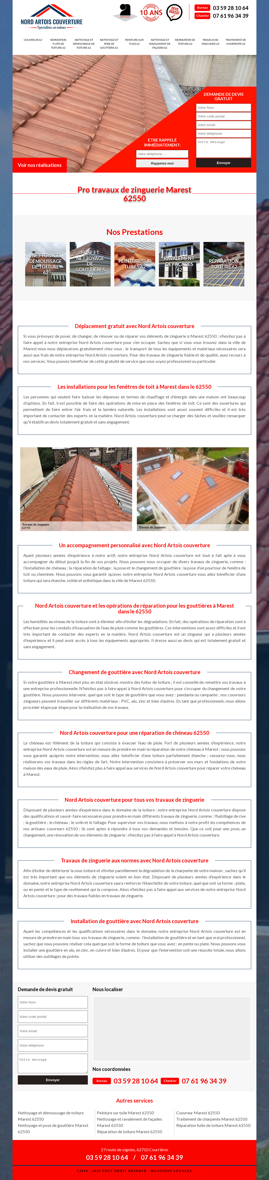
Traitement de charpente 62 (236, 41)
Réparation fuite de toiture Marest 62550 (213, 1125)
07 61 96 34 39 (231, 16)
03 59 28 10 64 (231, 8)
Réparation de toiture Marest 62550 (129, 1131)
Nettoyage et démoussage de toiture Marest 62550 (51, 1115)
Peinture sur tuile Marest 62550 (125, 1112)
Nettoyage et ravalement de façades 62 (159, 43)
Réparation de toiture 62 (185, 41)
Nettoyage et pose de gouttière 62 (109, 43)
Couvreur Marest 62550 (198, 1112)
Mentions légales (171, 1171)
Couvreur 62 (33, 39)
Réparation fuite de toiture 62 (58, 43)
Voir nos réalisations (40, 165)
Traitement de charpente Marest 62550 (211, 1118)
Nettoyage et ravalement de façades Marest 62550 (129, 1122)
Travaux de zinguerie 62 (210, 41)
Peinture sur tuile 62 (134, 41)
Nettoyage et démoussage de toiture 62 (84, 43)
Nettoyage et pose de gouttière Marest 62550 (53, 1128)
